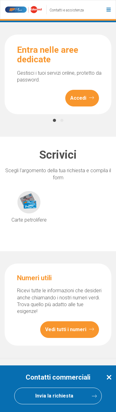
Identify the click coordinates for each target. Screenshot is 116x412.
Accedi (82, 98)
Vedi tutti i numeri (69, 329)
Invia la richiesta (66, 396)
